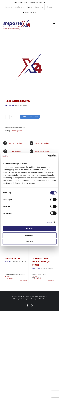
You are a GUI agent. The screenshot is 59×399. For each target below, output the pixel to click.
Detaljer (49, 222)
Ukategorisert (17, 131)
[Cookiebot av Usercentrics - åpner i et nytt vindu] (46, 155)
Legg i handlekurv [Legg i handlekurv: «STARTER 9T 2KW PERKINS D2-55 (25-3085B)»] (37, 277)
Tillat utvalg (29, 235)
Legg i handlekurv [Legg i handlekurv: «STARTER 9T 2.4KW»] (10, 277)
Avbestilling (43, 296)
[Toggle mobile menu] (54, 24)
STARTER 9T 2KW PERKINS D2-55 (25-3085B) (41, 261)
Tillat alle (29, 229)
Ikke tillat (29, 242)
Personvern (16, 296)
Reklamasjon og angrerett (29, 296)
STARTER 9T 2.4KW (14, 258)
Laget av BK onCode (40, 299)
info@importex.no (39, 2)
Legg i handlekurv (30, 117)
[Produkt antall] (11, 117)
